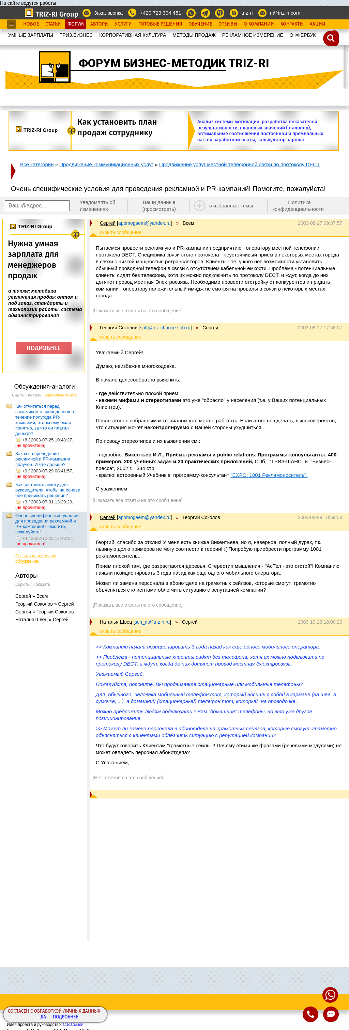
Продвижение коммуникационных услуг (106, 164)
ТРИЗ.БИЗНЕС (76, 35)
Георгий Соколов (118, 327)
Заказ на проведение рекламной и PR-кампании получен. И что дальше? (42, 459)
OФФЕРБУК (303, 35)
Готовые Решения (160, 24)
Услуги (123, 24)
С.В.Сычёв (73, 1024)
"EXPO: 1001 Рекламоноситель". (268, 475)
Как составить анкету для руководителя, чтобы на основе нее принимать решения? (47, 490)
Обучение (200, 24)
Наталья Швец (116, 622)
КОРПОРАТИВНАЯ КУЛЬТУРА (132, 35)
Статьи (53, 24)
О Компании (259, 24)
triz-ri (247, 13)
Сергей (108, 223)
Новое (31, 24)
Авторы (99, 24)
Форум (75, 24)
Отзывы (227, 24)
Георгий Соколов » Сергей (44, 604)
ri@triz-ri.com (285, 13)
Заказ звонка (108, 13)
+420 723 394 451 (160, 13)
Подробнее (65, 1017)
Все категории (37, 164)
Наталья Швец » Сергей (42, 619)
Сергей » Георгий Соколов (44, 611)
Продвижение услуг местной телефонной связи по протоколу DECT (239, 164)
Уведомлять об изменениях (98, 205)
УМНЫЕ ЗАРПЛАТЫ (30, 35)
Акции (317, 24)
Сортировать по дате (60, 395)
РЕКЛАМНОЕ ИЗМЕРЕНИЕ (252, 35)
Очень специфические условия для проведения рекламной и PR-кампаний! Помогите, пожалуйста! (47, 523)
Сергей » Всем (31, 596)
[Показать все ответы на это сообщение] (137, 310)
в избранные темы (231, 205)
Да (43, 1017)
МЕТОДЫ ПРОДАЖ (194, 35)
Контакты (291, 24)
